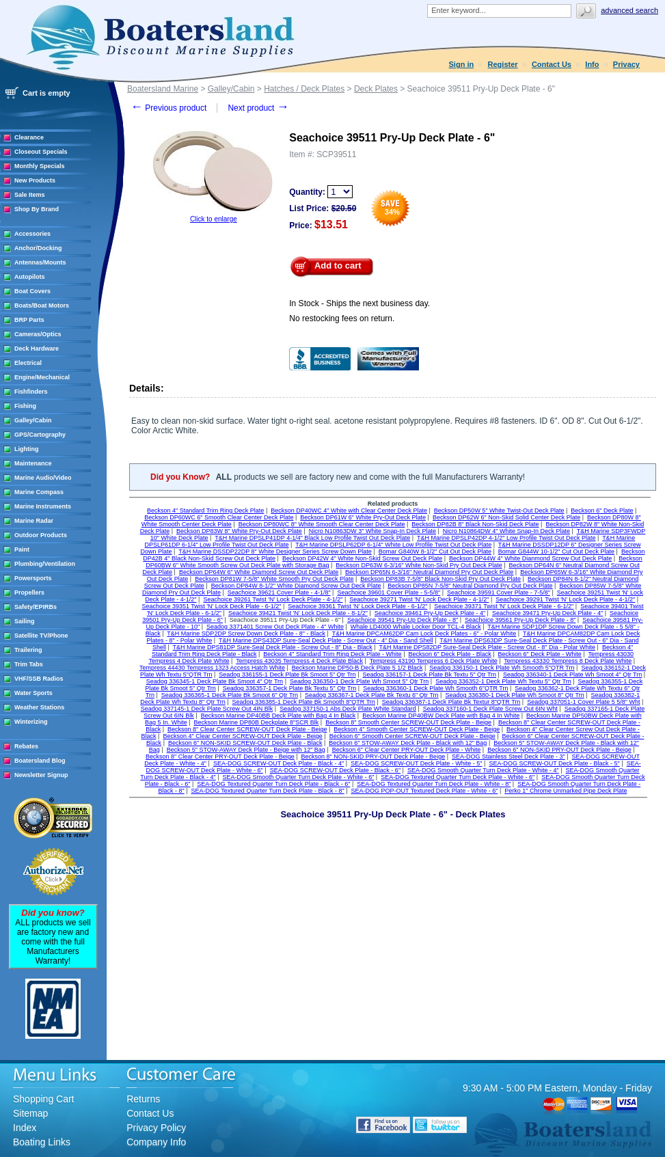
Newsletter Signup (41, 775)
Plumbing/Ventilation (44, 563)
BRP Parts (29, 319)
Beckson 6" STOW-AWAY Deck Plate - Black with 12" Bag (408, 742)
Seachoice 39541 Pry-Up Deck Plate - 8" (402, 619)
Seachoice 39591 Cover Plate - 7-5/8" (498, 592)
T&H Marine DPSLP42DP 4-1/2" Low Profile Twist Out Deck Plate (506, 537)
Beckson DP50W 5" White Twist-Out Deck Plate (499, 510)
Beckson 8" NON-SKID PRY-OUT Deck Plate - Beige (373, 756)
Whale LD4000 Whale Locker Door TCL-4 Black (416, 626)
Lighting (26, 449)
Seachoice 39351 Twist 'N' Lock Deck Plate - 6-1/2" (211, 606)
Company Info (156, 1141)
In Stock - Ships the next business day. (359, 303)
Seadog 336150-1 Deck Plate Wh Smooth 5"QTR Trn (501, 667)
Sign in (461, 64)
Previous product (168, 108)
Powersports (33, 578)
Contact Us (551, 64)
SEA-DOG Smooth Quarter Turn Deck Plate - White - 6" (299, 777)
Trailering (28, 649)
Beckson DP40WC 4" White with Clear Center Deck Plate (349, 510)
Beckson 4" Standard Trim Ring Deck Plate (205, 510)
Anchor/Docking (38, 248)
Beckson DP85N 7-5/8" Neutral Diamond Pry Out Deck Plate (470, 585)
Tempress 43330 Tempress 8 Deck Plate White (568, 660)
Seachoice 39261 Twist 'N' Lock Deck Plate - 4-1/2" (272, 599)
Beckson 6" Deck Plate (602, 510)
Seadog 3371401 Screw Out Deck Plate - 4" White (275, 626)
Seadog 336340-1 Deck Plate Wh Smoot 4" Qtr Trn (572, 674)
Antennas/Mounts (40, 262)
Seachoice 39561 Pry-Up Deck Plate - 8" (520, 619)
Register (503, 64)
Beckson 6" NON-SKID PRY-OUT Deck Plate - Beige (559, 749)
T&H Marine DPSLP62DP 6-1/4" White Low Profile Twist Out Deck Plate (393, 544)
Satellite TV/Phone (41, 635)
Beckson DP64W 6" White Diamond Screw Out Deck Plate (258, 572)
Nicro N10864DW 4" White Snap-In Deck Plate (506, 531)
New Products (34, 180)
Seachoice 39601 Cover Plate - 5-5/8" (388, 592)
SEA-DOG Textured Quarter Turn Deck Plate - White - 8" (434, 783)
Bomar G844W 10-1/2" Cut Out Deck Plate (556, 551)
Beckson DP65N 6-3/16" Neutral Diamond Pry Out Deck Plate (429, 572)
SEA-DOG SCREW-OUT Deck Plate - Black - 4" (278, 763)
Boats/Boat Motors (41, 305)
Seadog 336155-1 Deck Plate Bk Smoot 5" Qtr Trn (287, 674)
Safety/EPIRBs (35, 606)
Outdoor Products (40, 535)
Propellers (29, 592)
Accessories (32, 233)
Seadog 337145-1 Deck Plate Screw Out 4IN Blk (207, 708)
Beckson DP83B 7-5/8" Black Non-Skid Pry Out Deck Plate (440, 578)
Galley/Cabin (33, 420)
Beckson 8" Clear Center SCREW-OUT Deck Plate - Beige (247, 729)
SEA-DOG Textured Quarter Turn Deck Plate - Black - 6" (273, 783)
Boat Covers (32, 291)
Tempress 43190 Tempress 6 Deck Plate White (434, 660)
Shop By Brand (36, 209)
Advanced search (629, 10)
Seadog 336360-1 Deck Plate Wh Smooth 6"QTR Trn (435, 688)
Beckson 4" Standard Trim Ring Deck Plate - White (332, 654)
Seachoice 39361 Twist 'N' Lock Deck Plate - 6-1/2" (357, 606)
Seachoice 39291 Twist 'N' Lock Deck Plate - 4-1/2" (565, 599)
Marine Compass (39, 492)
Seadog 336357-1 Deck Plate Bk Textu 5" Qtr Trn (290, 688)
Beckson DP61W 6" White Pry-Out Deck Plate (363, 517)
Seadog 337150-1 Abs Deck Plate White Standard (348, 708)
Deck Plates (376, 89)
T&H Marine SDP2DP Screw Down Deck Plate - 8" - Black (246, 633)
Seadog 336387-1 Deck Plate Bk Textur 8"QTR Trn (451, 701)
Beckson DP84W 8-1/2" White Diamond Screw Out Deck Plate (296, 585)
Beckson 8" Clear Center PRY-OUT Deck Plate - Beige (220, 756)
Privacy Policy (156, 1127)
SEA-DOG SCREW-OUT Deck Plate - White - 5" (416, 763)
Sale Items (29, 194)
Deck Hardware (36, 348)
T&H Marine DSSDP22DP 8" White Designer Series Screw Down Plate (275, 551)
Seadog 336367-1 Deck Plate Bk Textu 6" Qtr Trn (372, 695)
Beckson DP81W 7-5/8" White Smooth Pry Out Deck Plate (274, 578)
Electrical (28, 362)
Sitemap (30, 1113)
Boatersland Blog (40, 760)
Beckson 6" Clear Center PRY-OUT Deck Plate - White (406, 749)
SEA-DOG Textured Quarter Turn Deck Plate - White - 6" (457, 777)
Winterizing (30, 721)
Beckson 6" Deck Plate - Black (449, 654)
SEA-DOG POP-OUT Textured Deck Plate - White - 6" (424, 790)
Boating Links (41, 1141)
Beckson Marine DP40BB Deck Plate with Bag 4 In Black (278, 715)
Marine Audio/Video (43, 477)
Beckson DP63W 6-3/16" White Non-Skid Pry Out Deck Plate (419, 565)
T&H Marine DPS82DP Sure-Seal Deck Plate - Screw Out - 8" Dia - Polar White (487, 647)
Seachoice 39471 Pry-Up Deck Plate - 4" (547, 613)
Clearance (29, 137)
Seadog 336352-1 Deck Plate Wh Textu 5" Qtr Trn (503, 681)
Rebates (26, 746)
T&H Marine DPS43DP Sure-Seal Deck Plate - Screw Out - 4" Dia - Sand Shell (326, 640)
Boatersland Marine (162, 89)
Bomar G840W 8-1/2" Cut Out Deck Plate (435, 551)
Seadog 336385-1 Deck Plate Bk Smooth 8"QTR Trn (303, 701)
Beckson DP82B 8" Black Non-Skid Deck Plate (475, 524)
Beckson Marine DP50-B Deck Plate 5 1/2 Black (357, 667)
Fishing (25, 406)
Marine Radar (33, 520)
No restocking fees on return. (341, 318)
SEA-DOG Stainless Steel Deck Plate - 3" (508, 756)
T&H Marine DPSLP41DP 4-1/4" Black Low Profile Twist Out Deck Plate (312, 537)
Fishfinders (31, 391)
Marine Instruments (42, 506)
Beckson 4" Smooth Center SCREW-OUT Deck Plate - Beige (417, 729)
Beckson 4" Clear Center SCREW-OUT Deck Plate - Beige (242, 736)
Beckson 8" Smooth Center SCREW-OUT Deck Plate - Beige (408, 722)
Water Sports (33, 693)
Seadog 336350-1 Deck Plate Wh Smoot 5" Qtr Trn (359, 681)
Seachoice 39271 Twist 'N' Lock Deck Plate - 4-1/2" (419, 599)
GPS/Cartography (40, 434)
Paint (21, 549)
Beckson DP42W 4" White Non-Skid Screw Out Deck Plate (362, 558)
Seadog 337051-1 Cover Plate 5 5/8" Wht (583, 701)
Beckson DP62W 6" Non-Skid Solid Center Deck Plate (506, 517)
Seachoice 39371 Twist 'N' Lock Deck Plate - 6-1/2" (503, 606)
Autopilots (29, 276)
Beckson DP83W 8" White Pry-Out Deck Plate (239, 531)
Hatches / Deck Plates (304, 89)
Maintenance (33, 463)
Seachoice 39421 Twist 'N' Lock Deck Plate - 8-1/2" (298, 613)
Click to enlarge (213, 219)
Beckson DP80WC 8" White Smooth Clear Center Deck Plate (322, 524)
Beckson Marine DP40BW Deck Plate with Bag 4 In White (440, 715)
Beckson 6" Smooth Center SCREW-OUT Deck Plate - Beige (412, 736)
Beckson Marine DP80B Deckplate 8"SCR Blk (256, 722)
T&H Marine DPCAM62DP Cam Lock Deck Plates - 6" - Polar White (424, 633)
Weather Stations (39, 707)
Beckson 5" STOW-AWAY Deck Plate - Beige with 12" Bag (246, 749)
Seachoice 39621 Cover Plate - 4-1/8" (279, 592)
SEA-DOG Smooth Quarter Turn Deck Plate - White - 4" (483, 770)
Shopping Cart (43, 1098)
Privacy (626, 64)
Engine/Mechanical (42, 377)
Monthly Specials (39, 166)
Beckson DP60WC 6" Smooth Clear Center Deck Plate (218, 517)
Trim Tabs (28, 664)
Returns (143, 1098)
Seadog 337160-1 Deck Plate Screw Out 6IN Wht (490, 708)
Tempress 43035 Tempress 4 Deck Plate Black (299, 660)
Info (592, 64)
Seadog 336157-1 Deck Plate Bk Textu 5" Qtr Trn (429, 674)
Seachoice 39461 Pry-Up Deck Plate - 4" (430, 613)
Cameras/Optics (38, 334)
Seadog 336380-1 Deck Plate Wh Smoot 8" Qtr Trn (514, 695)
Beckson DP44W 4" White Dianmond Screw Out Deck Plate (530, 558)
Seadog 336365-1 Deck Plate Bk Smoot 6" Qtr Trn (229, 695)
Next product (258, 108)
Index (24, 1127)
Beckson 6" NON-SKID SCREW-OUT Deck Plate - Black (245, 742)
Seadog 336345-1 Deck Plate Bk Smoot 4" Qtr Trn (214, 681)
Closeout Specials (41, 151)
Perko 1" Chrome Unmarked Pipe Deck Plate (565, 790)
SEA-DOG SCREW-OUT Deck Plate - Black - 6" (335, 770)
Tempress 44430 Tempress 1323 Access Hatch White (212, 667)
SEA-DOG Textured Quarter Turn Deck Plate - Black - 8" (267, 790)
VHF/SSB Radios (39, 678)
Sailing (24, 621)
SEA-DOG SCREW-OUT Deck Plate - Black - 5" (554, 763)
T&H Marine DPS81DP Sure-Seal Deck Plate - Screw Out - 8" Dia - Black (272, 647)
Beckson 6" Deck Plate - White (540, 654)
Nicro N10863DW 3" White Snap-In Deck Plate (372, 531)
